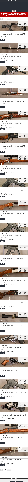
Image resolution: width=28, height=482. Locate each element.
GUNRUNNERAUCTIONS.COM (11, 0)
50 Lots (2, 39)
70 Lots (2, 330)
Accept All (13, 481)
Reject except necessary (19, 481)
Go (7, 19)
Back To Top (14, 478)
